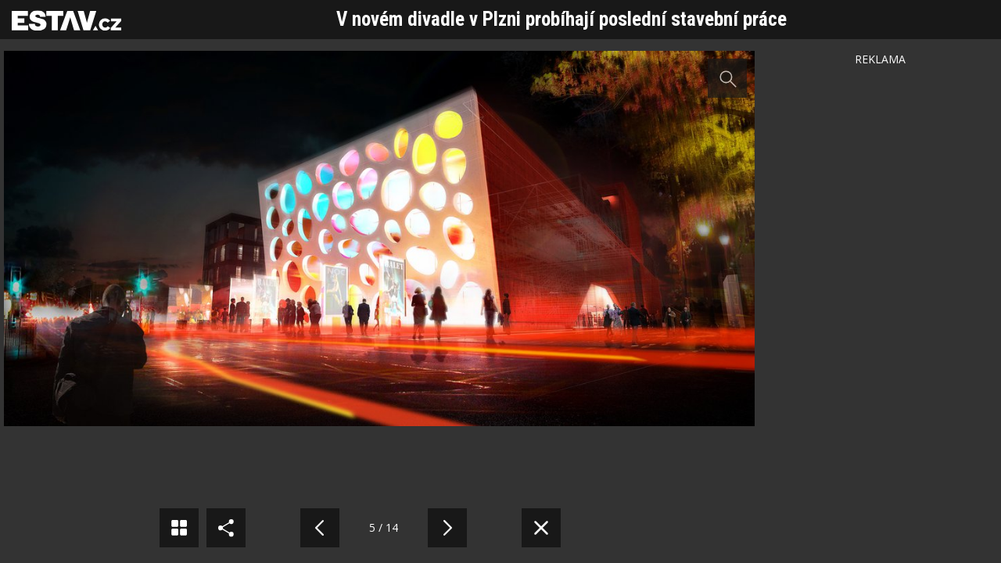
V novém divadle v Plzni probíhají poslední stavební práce (561, 19)
